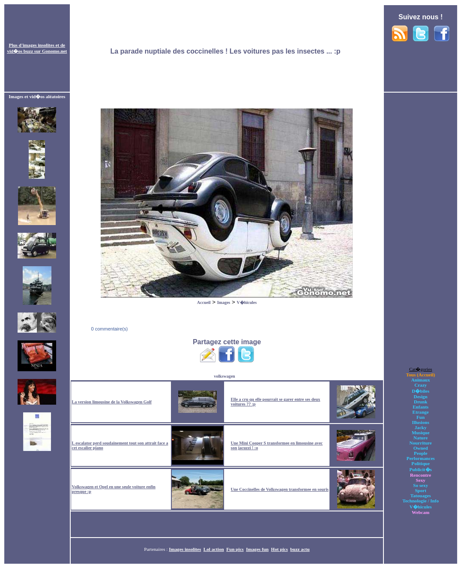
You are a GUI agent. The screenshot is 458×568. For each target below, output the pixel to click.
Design (421, 396)
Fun (420, 417)
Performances (421, 458)
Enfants (420, 406)
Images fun (257, 549)
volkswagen (224, 376)
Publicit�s (420, 469)
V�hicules (246, 302)
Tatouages (420, 495)
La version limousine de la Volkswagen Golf (112, 402)
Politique (420, 463)
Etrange (421, 412)
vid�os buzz (20, 51)
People (420, 453)
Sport (420, 490)
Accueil (204, 302)
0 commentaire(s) (109, 328)
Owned (420, 448)
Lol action (214, 549)
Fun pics (234, 549)
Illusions (420, 422)
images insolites (38, 45)
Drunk (421, 401)
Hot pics (279, 549)
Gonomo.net (54, 51)
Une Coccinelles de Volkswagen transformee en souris (280, 489)
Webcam (420, 512)
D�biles (420, 391)
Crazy (420, 385)
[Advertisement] (227, 48)
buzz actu (299, 549)
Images (223, 302)
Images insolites (185, 549)
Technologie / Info (420, 500)
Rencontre (420, 475)
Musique (420, 432)
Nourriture (421, 442)
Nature (420, 437)
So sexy (420, 485)
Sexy (420, 480)
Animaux (420, 379)
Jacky (421, 427)
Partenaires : (156, 549)
